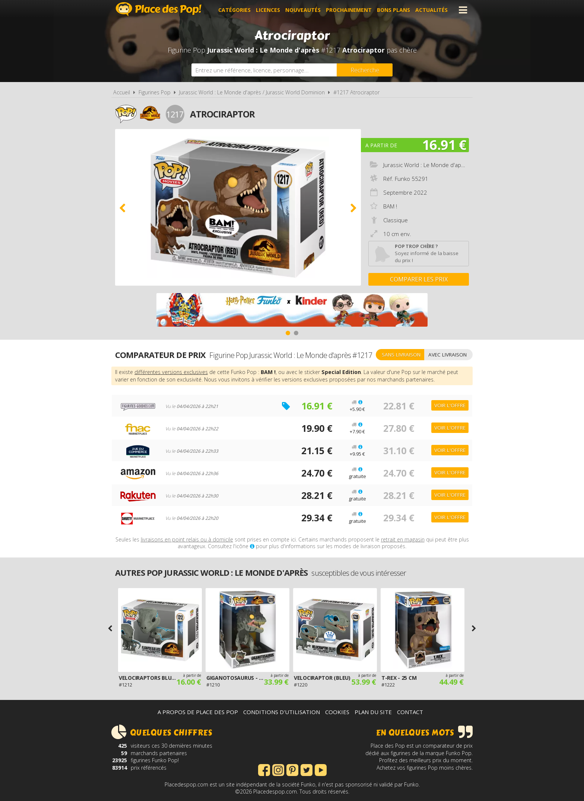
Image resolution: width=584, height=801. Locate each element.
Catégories (234, 9)
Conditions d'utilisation (281, 712)
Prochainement (349, 9)
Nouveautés (303, 9)
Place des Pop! (158, 9)
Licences (268, 9)
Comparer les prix (419, 279)
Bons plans (393, 9)
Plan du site (373, 712)
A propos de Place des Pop (198, 712)
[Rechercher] (365, 69)
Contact (410, 712)
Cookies (337, 712)
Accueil (121, 92)
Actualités (431, 9)
